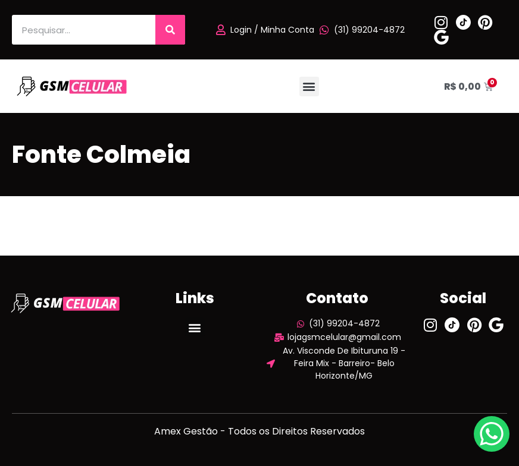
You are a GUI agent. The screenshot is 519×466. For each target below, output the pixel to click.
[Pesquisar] (170, 30)
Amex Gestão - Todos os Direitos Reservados (259, 431)
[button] (309, 86)
